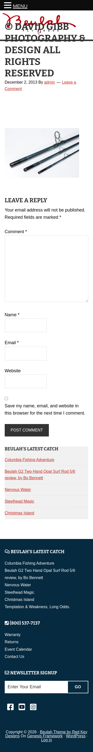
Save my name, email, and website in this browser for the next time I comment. (45, 409)
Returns (12, 642)
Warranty (13, 635)
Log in (46, 740)
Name (12, 314)
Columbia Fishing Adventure (29, 460)
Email (12, 342)
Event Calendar (18, 649)
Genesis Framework (44, 736)
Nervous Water (18, 489)
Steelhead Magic (19, 501)
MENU (20, 6)
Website (13, 370)
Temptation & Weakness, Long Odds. (37, 607)
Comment (16, 231)
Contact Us (14, 656)
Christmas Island (19, 513)
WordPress (76, 736)
